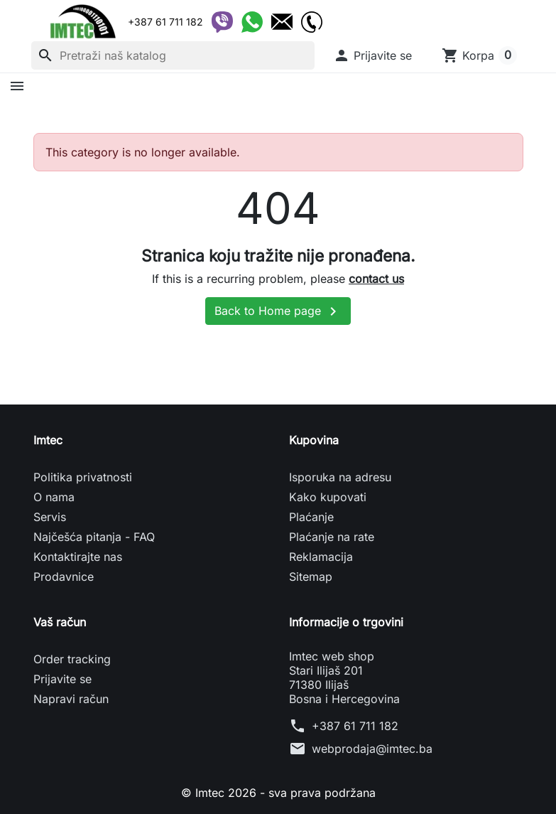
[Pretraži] (173, 55)
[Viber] (222, 22)
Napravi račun (71, 699)
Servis (49, 517)
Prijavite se (62, 679)
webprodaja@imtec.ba (372, 748)
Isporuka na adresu (340, 477)
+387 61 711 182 (355, 726)
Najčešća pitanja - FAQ (94, 537)
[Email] (282, 22)
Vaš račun (59, 622)
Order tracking (72, 659)
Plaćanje (311, 517)
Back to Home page (278, 311)
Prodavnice (63, 576)
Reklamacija (321, 557)
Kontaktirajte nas (77, 557)
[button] (372, 55)
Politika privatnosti (82, 477)
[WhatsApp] (252, 22)
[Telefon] (311, 22)
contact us (376, 279)
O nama (54, 497)
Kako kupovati (327, 497)
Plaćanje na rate (331, 537)
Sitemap (310, 576)
